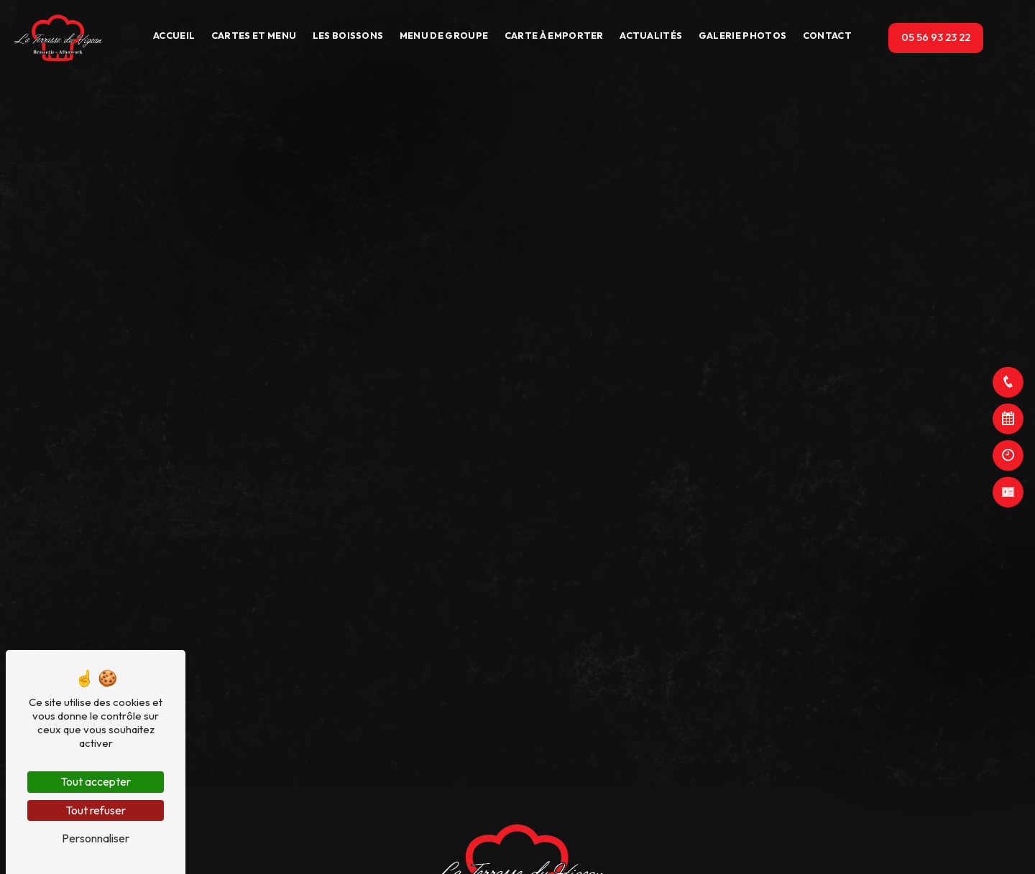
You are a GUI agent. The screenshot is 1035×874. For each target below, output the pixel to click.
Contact (827, 35)
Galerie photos (742, 35)
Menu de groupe (444, 35)
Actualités (651, 35)
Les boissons (348, 35)
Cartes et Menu (253, 35)
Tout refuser (95, 810)
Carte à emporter (554, 35)
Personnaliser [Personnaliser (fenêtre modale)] (95, 838)
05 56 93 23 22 (935, 37)
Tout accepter (95, 781)
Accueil (174, 35)
